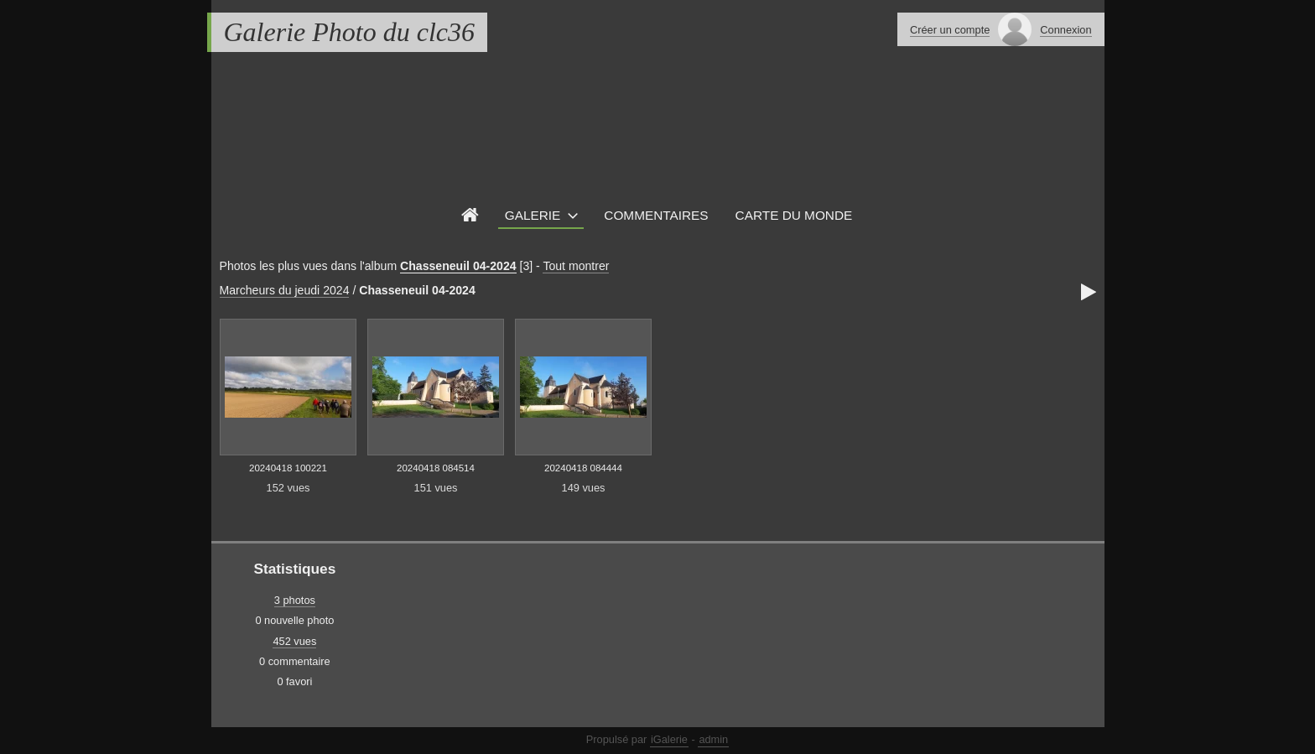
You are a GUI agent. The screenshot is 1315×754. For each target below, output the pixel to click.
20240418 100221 (288, 468)
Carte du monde (794, 215)
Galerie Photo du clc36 (349, 32)
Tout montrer (576, 266)
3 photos (294, 600)
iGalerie (669, 739)
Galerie (533, 215)
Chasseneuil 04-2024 (458, 266)
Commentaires (656, 215)
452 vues (294, 641)
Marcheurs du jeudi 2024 (285, 290)
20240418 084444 (583, 468)
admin (713, 739)
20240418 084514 (436, 468)
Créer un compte (950, 29)
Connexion (1065, 29)
